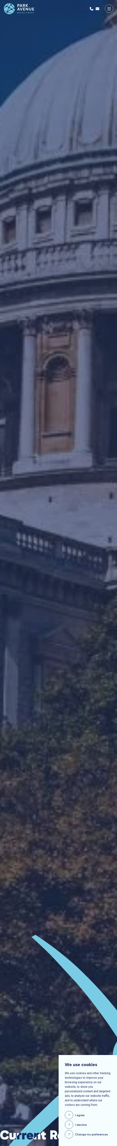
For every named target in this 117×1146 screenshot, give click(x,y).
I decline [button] (81, 1125)
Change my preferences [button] (91, 1134)
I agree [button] (79, 1115)
